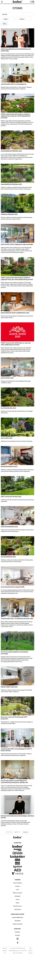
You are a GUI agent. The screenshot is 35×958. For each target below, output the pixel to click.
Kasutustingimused (17, 917)
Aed (17, 889)
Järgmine (25, 832)
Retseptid (17, 896)
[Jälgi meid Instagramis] (17, 939)
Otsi (4, 23)
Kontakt (17, 935)
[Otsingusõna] (17, 14)
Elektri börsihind (17, 924)
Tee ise (17, 899)
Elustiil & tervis (17, 906)
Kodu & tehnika (17, 883)
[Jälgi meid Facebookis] (17, 943)
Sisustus (17, 886)
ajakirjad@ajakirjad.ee (14, 950)
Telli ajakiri (17, 920)
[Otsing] (31, 2)
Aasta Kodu (17, 909)
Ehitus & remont (17, 893)
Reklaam (17, 932)
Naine (17, 902)
